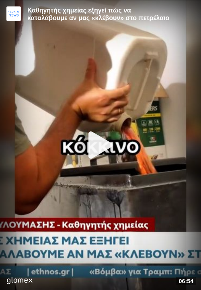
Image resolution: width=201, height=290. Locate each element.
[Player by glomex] (19, 281)
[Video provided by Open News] (13, 13)
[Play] (100, 145)
